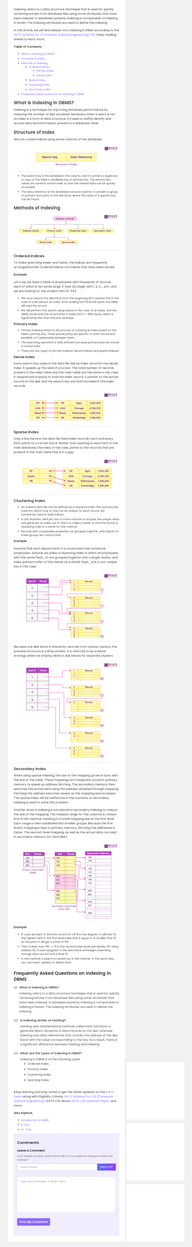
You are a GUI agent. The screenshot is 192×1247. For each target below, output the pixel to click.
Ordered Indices (39, 67)
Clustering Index (39, 85)
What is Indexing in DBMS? (38, 54)
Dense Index (44, 75)
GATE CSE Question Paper (90, 1101)
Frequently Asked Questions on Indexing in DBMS (52, 94)
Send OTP (106, 1167)
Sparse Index (37, 80)
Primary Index (45, 71)
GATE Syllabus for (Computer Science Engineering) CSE (54, 35)
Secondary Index (39, 89)
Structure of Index (33, 58)
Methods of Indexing (34, 63)
